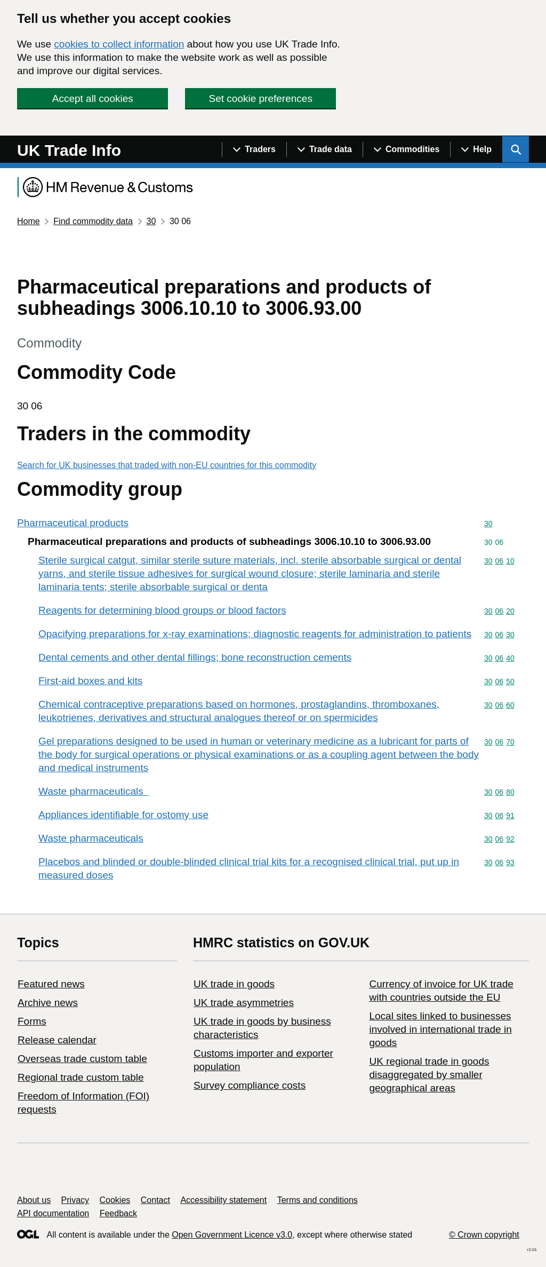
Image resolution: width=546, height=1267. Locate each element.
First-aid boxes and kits (90, 680)
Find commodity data (93, 221)
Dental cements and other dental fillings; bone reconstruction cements (194, 657)
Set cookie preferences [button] (260, 98)
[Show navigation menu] (254, 149)
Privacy (75, 1200)
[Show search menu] (515, 149)
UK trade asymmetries (244, 1002)
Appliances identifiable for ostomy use (123, 814)
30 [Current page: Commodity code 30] (151, 221)
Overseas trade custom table (82, 1058)
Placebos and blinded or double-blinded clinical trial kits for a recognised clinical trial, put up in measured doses (248, 868)
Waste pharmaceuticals (93, 791)
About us (34, 1200)
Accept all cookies (92, 98)
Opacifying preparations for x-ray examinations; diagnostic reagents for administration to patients (254, 633)
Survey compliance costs (250, 1085)
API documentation (53, 1213)
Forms (32, 1021)
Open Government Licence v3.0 (232, 1234)
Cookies (115, 1200)
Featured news (51, 983)
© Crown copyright (484, 1234)
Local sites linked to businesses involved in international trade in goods (440, 1029)
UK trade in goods (234, 983)
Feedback (118, 1213)
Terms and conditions (317, 1200)
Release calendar (57, 1040)
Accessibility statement (223, 1200)
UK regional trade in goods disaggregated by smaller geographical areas (429, 1075)
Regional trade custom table (81, 1077)
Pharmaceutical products (73, 522)
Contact (155, 1200)
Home (28, 221)
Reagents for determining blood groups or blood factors (162, 610)
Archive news (48, 1002)
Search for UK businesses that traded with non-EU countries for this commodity (166, 465)
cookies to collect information (119, 44)
